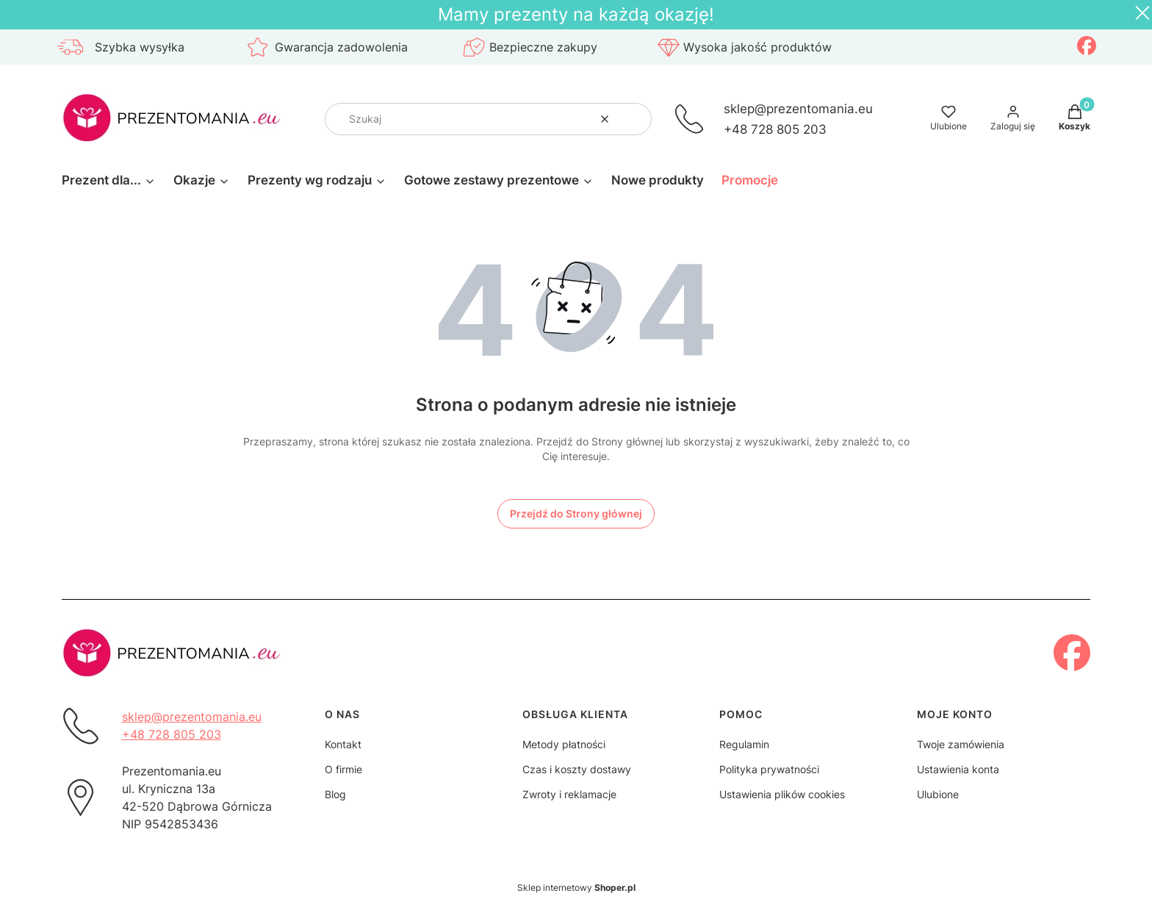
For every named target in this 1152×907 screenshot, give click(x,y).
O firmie (343, 769)
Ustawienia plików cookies (782, 794)
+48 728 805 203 (775, 129)
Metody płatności (563, 744)
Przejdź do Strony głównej (576, 513)
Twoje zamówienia (960, 744)
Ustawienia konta (958, 769)
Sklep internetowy (576, 887)
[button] (635, 119)
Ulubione (938, 794)
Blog (335, 794)
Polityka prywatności (769, 769)
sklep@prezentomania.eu (798, 108)
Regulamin (744, 744)
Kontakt (343, 744)
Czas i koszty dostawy (576, 769)
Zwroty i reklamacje (569, 794)
